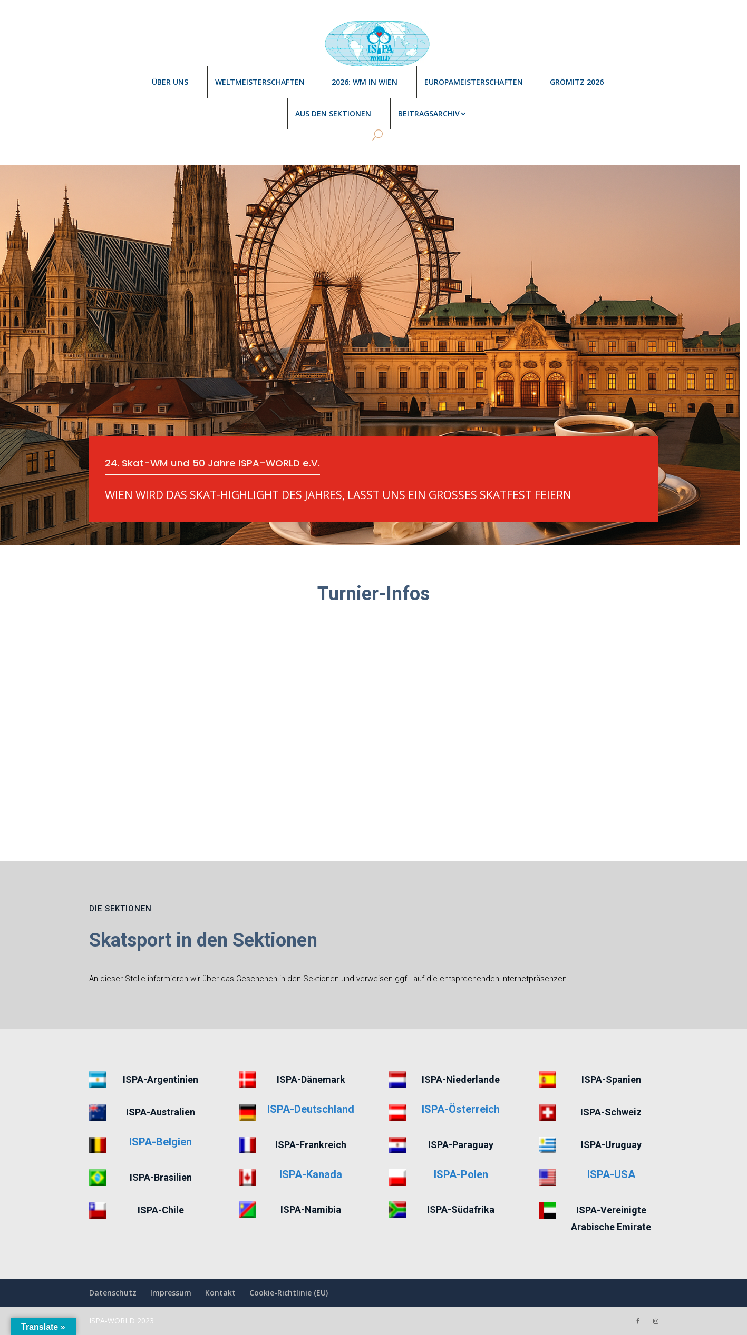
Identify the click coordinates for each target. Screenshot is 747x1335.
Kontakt (220, 1293)
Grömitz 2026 (577, 82)
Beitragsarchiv (429, 113)
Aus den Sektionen (333, 113)
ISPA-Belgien (160, 1141)
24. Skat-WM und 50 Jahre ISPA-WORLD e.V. (220, 463)
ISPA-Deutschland (310, 1109)
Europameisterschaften (473, 82)
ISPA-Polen (461, 1174)
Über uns (170, 82)
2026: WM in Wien (364, 82)
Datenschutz (113, 1293)
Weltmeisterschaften (260, 82)
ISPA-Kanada (310, 1174)
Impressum (170, 1293)
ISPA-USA (611, 1174)
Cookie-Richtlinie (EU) (288, 1293)
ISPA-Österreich (461, 1109)
